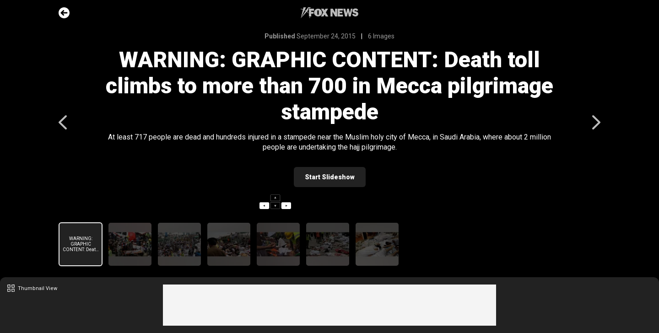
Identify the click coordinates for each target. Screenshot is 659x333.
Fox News (329, 12)
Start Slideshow (330, 177)
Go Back (64, 12)
